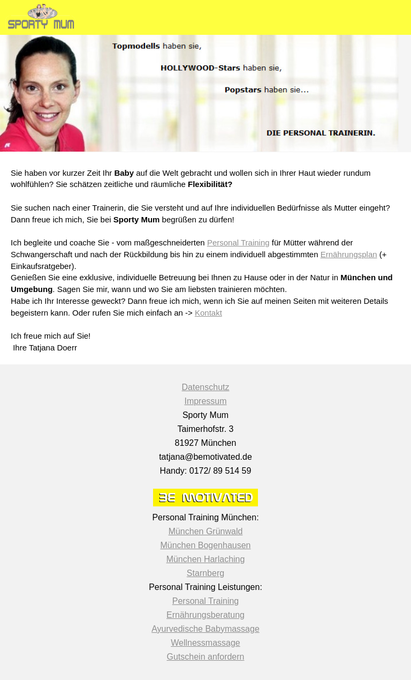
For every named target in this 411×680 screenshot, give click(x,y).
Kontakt (208, 312)
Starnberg (205, 573)
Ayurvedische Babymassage (205, 628)
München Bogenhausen (205, 545)
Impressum (205, 401)
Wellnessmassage (205, 642)
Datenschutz (206, 387)
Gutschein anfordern (206, 656)
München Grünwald (206, 531)
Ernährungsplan (349, 254)
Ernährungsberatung (205, 614)
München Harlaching (205, 559)
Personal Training (238, 242)
